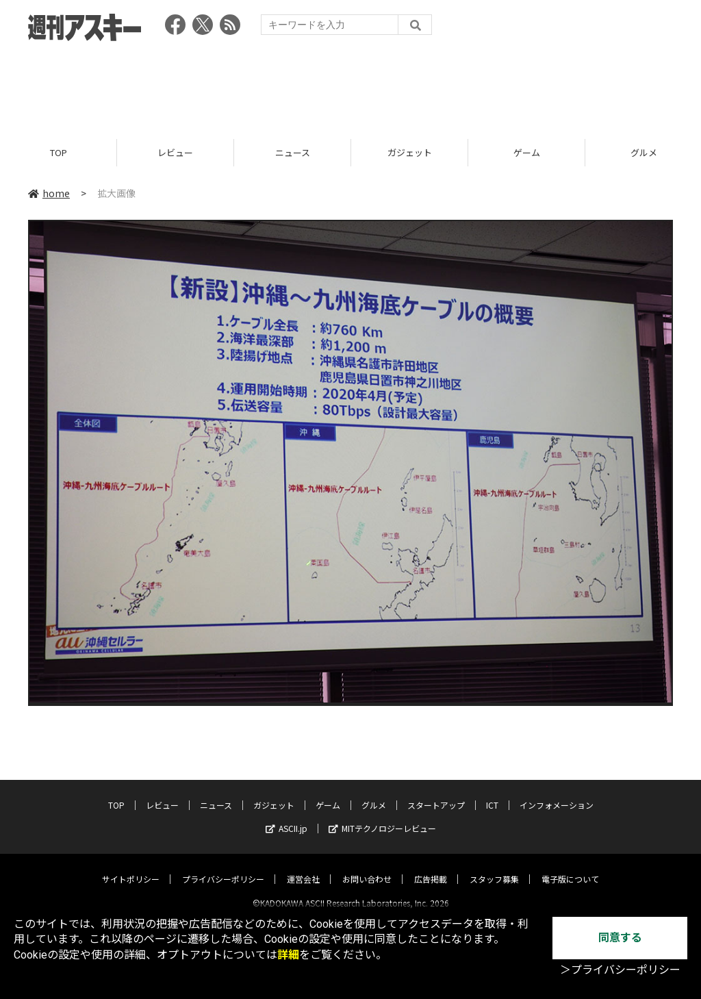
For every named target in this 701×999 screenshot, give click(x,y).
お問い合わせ (367, 867)
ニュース (292, 152)
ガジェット (409, 152)
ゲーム (526, 152)
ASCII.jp (286, 816)
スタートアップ (436, 793)
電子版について (570, 867)
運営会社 (303, 867)
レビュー (175, 152)
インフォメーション (557, 793)
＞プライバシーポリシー (620, 969)
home (49, 193)
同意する (620, 937)
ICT (492, 793)
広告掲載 (430, 867)
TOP (58, 152)
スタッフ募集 (494, 867)
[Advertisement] (350, 85)
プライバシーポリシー (223, 867)
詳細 (288, 954)
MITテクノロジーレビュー (382, 816)
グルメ (373, 793)
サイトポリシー (131, 867)
